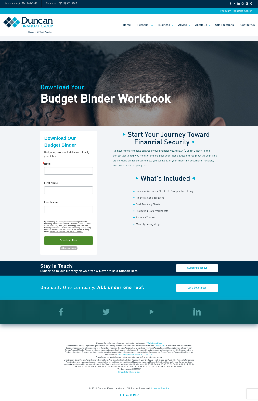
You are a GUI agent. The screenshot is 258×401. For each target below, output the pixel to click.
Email (47, 163)
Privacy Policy (123, 372)
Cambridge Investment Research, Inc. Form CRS (136, 354)
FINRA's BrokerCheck (154, 343)
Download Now (68, 240)
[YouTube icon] (234, 4)
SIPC (163, 346)
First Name (51, 183)
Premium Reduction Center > (237, 11)
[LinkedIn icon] (238, 4)
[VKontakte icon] (246, 4)
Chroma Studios (160, 388)
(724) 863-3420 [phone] (29, 3)
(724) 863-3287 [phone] (68, 3)
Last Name (51, 202)
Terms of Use (135, 372)
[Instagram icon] (242, 4)
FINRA (157, 346)
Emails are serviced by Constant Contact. (66, 231)
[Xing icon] (251, 4)
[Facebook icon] (230, 4)
